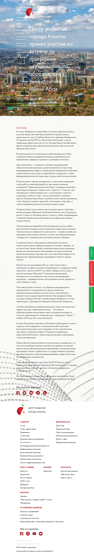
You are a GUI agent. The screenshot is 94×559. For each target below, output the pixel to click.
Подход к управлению (27, 87)
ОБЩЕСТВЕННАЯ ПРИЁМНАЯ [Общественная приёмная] (91, 300)
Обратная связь (44, 67)
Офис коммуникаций (65, 432)
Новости (23, 471)
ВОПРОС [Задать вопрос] (91, 253)
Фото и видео (26, 477)
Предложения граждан (42, 14)
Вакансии (21, 63)
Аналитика (24, 474)
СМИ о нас (62, 3)
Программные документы (42, 4)
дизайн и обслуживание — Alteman (28, 544)
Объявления (63, 76)
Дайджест (62, 7)
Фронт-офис (42, 9)
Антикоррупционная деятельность (24, 18)
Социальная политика (27, 95)
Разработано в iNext (23, 540)
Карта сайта (43, 71)
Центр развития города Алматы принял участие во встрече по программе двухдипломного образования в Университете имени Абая (46, 104)
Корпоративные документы (22, 38)
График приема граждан (22, 25)
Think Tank (60, 425)
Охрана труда (23, 91)
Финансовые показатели (21, 44)
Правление (24, 432)
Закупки (61, 63)
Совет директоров (28, 429)
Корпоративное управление (22, 8)
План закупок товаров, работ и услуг (65, 70)
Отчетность (21, 13)
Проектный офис (63, 429)
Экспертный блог (65, 11)
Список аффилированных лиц (25, 50)
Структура (20, 3)
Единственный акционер (22, 31)
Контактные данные (46, 63)
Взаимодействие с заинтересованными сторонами (38, 99)
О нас (22, 425)
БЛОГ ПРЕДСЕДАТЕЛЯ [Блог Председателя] (91, 273)
